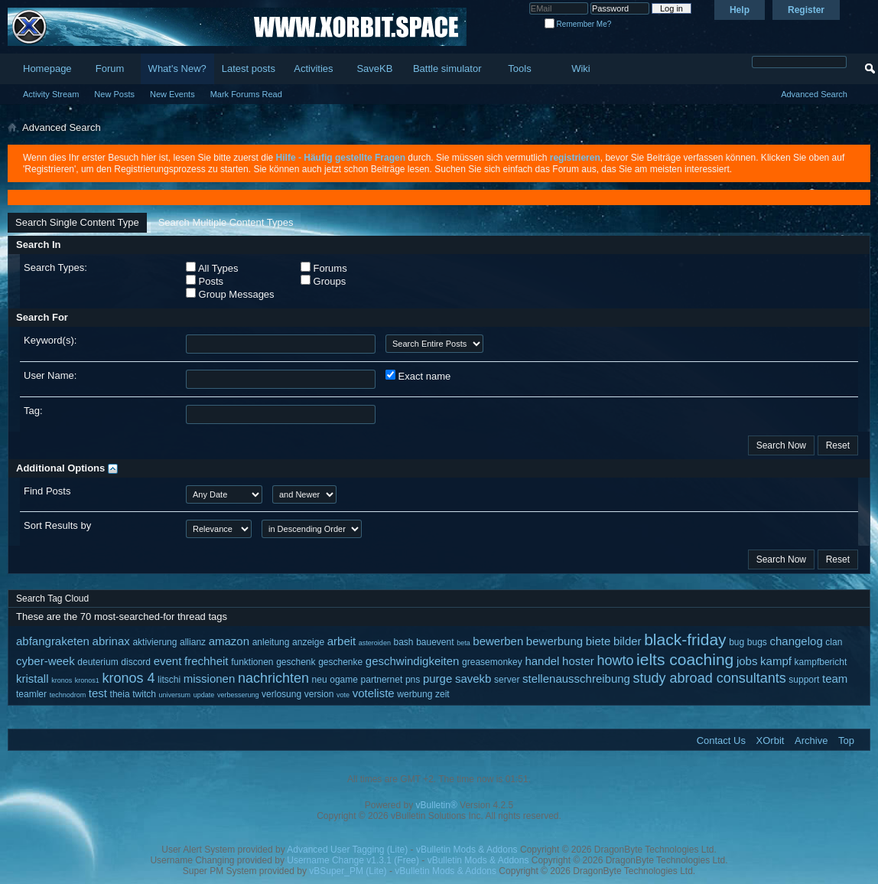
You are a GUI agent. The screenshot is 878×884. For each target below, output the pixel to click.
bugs (757, 642)
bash (404, 642)
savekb (473, 678)
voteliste (374, 693)
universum (175, 695)
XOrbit (770, 740)
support (804, 679)
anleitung (271, 642)
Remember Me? (578, 24)
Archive (811, 740)
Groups (323, 281)
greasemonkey (492, 662)
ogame (344, 679)
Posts (204, 281)
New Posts (114, 94)
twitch (144, 694)
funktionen (252, 662)
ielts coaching (684, 659)
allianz (193, 642)
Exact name (417, 376)
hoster (578, 660)
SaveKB (374, 68)
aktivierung (154, 642)
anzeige (308, 642)
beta (463, 643)
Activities (313, 68)
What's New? (177, 68)
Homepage (47, 68)
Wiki (580, 68)
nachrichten (273, 678)
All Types (212, 268)
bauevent (435, 642)
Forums (324, 268)
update (204, 695)
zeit (442, 694)
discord (136, 662)
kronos (61, 680)
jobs (747, 660)
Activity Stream (51, 94)
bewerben (498, 641)
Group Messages (230, 294)
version (319, 694)
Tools (519, 68)
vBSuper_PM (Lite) (347, 871)
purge (437, 678)
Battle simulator (447, 68)
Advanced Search (814, 94)
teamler (31, 694)
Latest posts (248, 68)
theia (120, 694)
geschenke (340, 662)
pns (412, 679)
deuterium (97, 662)
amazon (229, 641)
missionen (210, 678)
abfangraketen (52, 641)
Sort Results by (57, 525)
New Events (172, 94)
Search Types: (55, 267)
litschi (169, 679)
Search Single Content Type (77, 222)
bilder (627, 641)
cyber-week (45, 660)
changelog (796, 641)
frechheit (206, 660)
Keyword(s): (50, 340)
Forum (110, 68)
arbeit (341, 641)
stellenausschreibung (576, 678)
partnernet (382, 679)
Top (846, 740)
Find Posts (47, 491)
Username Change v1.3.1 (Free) (353, 860)
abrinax (111, 641)
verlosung (281, 694)
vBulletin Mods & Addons (467, 849)
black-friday (685, 639)
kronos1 (87, 680)
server (506, 679)
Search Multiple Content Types (226, 222)
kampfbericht (821, 662)
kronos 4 (128, 678)
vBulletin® (436, 805)
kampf (776, 660)
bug (736, 642)
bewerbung (554, 641)
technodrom (68, 695)
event (168, 660)
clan (833, 642)
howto (615, 660)
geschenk (295, 662)
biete (598, 641)
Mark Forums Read (246, 94)
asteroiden (375, 643)
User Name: (50, 375)
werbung (414, 694)
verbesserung (238, 695)
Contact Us (721, 740)
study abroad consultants (709, 678)
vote (343, 695)
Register (806, 10)
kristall (32, 678)
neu (319, 679)
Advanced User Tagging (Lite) (347, 849)
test (98, 693)
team (834, 678)
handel (542, 660)
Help (740, 10)
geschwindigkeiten (413, 660)
